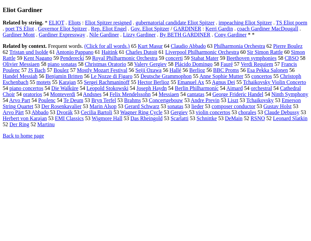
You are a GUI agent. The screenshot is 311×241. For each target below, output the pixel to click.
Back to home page (23, 136)
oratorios (32, 94)
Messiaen (169, 94)
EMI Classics (69, 118)
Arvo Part (19, 100)
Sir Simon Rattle (265, 52)
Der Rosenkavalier (61, 106)
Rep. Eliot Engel (109, 28)
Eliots (74, 22)
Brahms (132, 100)
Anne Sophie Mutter (221, 76)
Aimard (234, 88)
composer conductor (233, 106)
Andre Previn (205, 100)
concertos (261, 76)
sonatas (175, 106)
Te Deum (73, 100)
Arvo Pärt (13, 112)
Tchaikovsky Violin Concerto (274, 82)
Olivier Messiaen (21, 64)
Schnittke (206, 118)
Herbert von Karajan (25, 118)
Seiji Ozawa (148, 70)
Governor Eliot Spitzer (62, 28)
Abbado (40, 112)
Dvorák (64, 112)
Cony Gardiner (231, 34)
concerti (174, 58)
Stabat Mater (204, 58)
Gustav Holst (277, 106)
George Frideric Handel (237, 94)
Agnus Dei (223, 82)
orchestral (261, 88)
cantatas (196, 94)
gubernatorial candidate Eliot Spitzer (175, 22)
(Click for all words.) (107, 46)
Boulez (61, 70)
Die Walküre (65, 88)
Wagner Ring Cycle (141, 112)
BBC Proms (226, 70)
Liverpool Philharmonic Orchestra (202, 52)
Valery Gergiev (150, 64)
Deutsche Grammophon (165, 76)
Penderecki (72, 58)
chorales (247, 112)
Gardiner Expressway (62, 34)
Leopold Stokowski (107, 88)
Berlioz (197, 70)
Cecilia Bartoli (96, 112)
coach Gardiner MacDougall (267, 28)
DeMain (233, 118)
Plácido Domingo (193, 64)
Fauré (227, 64)
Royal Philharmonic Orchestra (125, 58)
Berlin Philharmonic (197, 88)
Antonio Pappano (75, 52)
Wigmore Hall (107, 118)
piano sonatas (62, 64)
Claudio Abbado (188, 46)
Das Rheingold (146, 118)
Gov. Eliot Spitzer (150, 28)
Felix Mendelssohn (129, 94)
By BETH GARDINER (185, 34)
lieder (197, 106)
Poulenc (47, 100)
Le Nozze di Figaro (111, 76)
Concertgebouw (166, 100)
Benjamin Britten (64, 76)
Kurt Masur (150, 46)
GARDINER (187, 28)
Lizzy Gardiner (139, 34)
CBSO (291, 58)
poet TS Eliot (19, 28)
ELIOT (56, 22)
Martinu (46, 124)
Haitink (109, 52)
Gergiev (179, 112)
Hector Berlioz (154, 82)
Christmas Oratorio (105, 64)
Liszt (233, 100)
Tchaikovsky (260, 100)
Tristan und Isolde (28, 52)
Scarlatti (179, 118)
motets (43, 82)
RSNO (258, 118)
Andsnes (92, 94)
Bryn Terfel (103, 100)
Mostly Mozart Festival (102, 70)
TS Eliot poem (291, 22)
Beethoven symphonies (252, 58)
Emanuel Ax (190, 82)
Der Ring (19, 124)
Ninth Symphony (289, 94)
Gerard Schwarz (142, 106)
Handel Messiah (20, 76)
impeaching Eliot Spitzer (245, 22)
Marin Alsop (103, 106)
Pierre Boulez (288, 46)
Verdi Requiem (257, 64)
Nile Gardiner (104, 34)
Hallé (175, 70)
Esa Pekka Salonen (267, 70)
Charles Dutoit (141, 52)
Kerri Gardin (219, 28)
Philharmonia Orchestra (239, 46)
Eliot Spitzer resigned (108, 22)
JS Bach (37, 70)
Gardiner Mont (19, 34)
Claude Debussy (281, 112)
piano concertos (26, 88)
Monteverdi (62, 94)
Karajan (67, 82)
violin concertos (213, 112)
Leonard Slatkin (290, 118)
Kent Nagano (38, 58)
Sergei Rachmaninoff (107, 82)
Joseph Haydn (151, 88)
